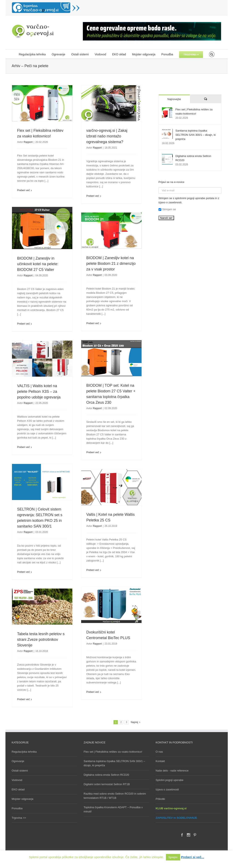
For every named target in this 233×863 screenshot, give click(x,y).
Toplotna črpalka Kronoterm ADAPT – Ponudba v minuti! (113, 809)
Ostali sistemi (20, 770)
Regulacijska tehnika (24, 751)
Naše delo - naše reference (172, 770)
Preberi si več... (192, 857)
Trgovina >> (19, 817)
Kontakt (160, 761)
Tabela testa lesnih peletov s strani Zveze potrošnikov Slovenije (41, 639)
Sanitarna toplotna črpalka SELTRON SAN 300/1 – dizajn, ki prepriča (196, 135)
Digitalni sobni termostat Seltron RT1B (107, 784)
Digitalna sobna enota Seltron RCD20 (106, 774)
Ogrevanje (18, 761)
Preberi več (23, 190)
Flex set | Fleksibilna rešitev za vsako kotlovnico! (113, 751)
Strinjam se (167, 209)
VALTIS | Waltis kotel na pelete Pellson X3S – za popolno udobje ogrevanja (39, 391)
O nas (159, 751)
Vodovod (17, 780)
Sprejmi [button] (173, 857)
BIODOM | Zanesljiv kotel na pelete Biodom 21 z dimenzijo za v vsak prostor (111, 263)
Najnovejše (174, 99)
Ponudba (17, 808)
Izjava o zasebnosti (167, 789)
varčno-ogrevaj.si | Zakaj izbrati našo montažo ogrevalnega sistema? (107, 136)
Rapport (28, 142)
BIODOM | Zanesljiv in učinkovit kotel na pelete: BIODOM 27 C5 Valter (38, 264)
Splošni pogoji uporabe (169, 780)
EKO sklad (18, 789)
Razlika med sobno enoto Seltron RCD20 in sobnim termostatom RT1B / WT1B (115, 795)
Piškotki (160, 798)
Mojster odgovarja (22, 798)
